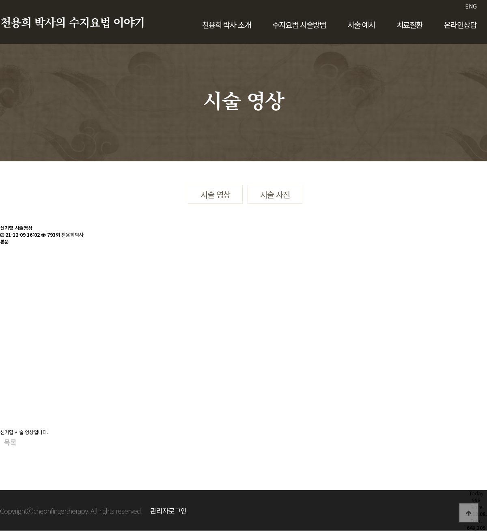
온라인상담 (460, 24)
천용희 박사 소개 (226, 24)
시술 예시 (361, 24)
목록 (10, 442)
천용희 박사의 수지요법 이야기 (72, 23)
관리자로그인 (168, 510)
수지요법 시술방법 (299, 24)
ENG (471, 6)
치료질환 (409, 24)
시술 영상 (215, 194)
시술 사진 (275, 194)
